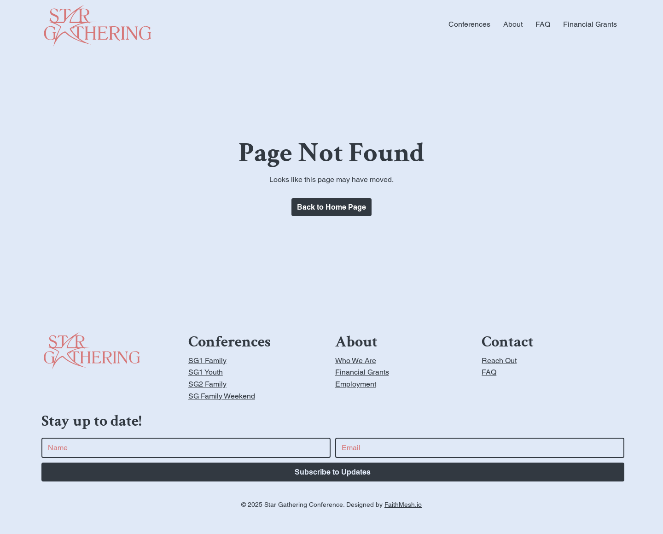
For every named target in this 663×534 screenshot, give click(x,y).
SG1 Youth (205, 372)
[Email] (477, 448)
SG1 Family (207, 360)
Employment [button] (355, 384)
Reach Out (499, 360)
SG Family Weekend (221, 396)
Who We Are (355, 360)
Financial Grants (362, 372)
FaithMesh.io (403, 504)
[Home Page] (331, 207)
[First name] (183, 448)
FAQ (489, 372)
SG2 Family (207, 384)
